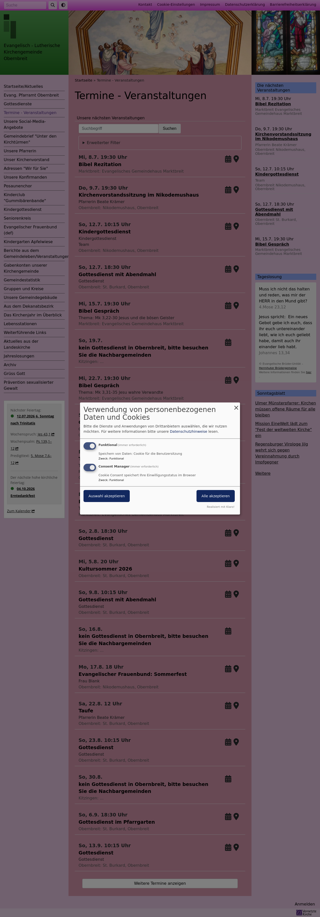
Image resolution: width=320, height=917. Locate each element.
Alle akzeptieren (216, 496)
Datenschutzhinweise (188, 431)
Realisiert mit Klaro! (220, 507)
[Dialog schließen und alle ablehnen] (236, 405)
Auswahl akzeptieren (106, 496)
